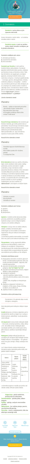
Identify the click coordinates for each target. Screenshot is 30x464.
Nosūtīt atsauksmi (15, 432)
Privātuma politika (23, 458)
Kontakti (5, 458)
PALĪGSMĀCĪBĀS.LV (15, 17)
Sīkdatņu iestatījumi (15, 461)
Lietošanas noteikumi (13, 458)
